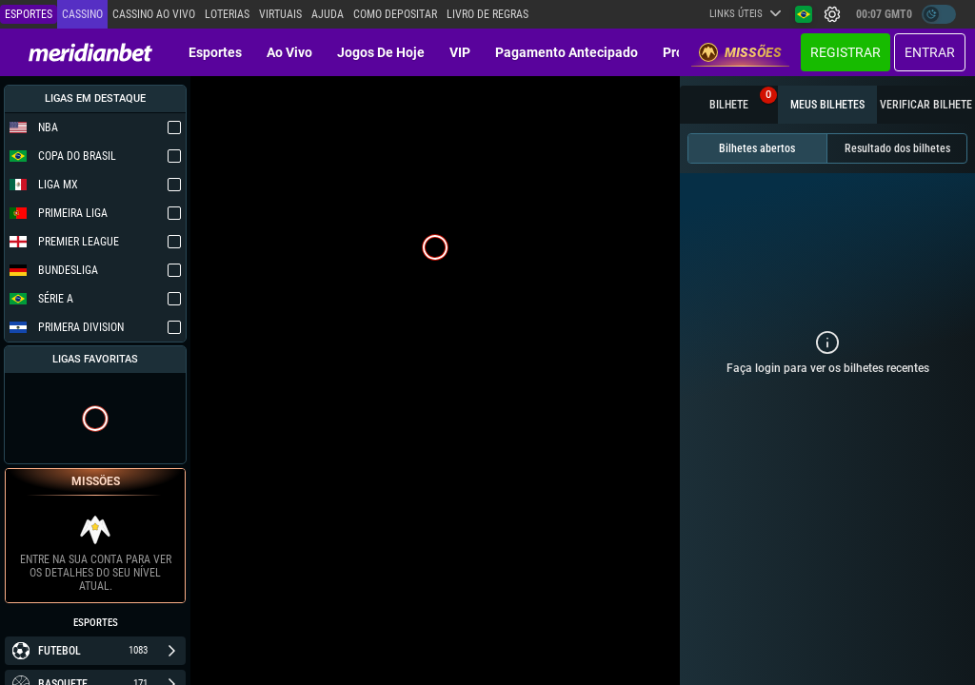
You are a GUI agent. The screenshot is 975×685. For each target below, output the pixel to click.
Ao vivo (289, 52)
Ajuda (327, 14)
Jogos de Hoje (381, 52)
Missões (740, 52)
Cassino (82, 14)
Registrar (845, 52)
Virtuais (280, 14)
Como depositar (395, 14)
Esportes (215, 52)
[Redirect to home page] (90, 52)
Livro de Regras (487, 14)
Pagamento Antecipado (566, 52)
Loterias (227, 14)
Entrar (930, 52)
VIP (459, 52)
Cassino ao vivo (153, 14)
